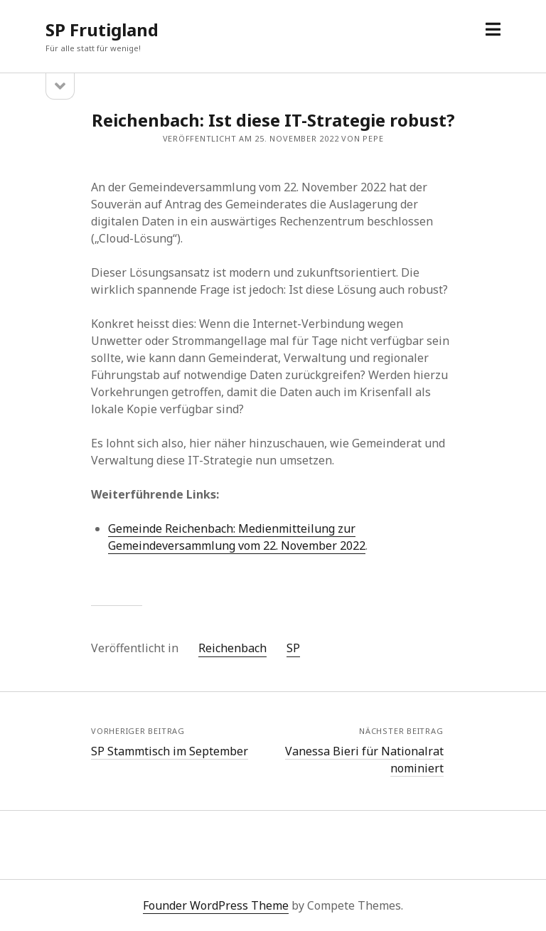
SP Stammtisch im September (169, 751)
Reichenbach (232, 648)
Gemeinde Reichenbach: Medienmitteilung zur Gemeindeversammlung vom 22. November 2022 (236, 537)
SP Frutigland (102, 29)
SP (293, 648)
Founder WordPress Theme (216, 905)
